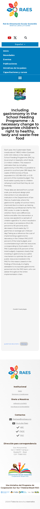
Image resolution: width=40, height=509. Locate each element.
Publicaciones (10, 64)
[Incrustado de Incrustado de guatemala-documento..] (20, 309)
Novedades (8, 55)
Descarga (24, 344)
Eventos (7, 59)
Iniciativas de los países (14, 68)
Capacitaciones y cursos (15, 72)
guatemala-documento (11, 344)
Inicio (6, 51)
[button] (25, 37)
